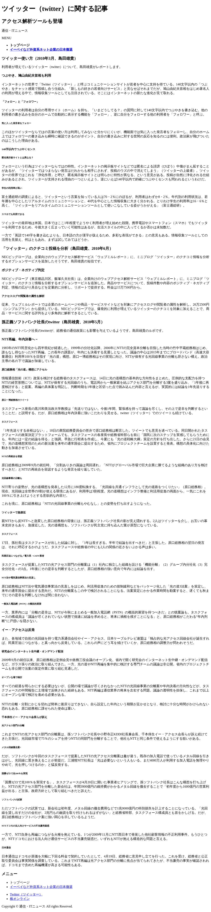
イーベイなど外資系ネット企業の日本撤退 (41, 887)
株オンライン (20, 898)
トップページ (20, 882)
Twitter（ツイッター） (26, 894)
